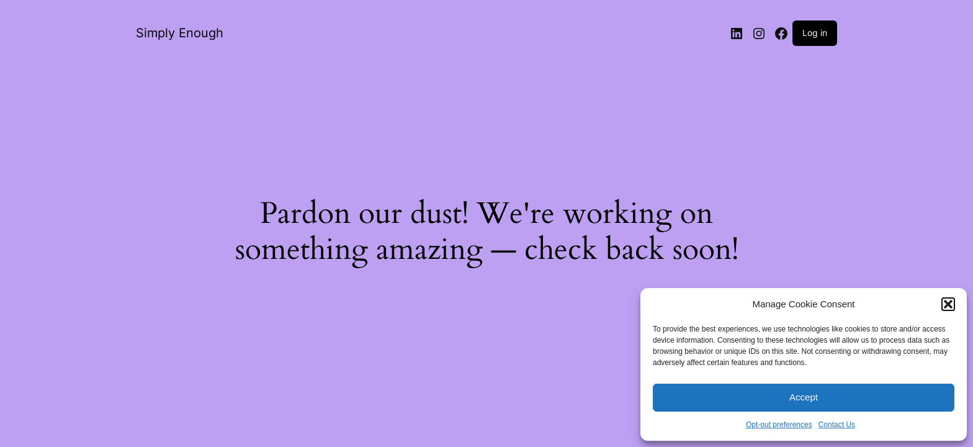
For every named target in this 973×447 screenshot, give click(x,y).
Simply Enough (179, 32)
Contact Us (836, 424)
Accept (803, 397)
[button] (948, 304)
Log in (814, 32)
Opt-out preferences (779, 424)
